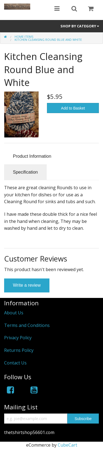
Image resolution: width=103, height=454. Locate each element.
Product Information (32, 156)
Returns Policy (19, 350)
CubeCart (67, 445)
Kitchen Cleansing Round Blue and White (48, 40)
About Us (13, 313)
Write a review (27, 285)
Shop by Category (79, 26)
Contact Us (15, 363)
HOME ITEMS (24, 37)
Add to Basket (73, 108)
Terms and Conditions (27, 325)
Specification (25, 172)
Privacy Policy (18, 338)
